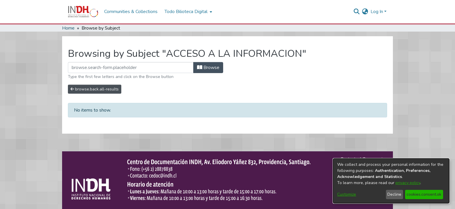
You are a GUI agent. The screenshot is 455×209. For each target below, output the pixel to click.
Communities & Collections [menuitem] (131, 11)
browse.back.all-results (95, 89)
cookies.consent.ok (424, 194)
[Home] (83, 11)
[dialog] (391, 181)
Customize (346, 194)
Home (68, 28)
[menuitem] (365, 11)
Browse (208, 67)
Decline (394, 194)
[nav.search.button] (356, 11)
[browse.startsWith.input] (131, 67)
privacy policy (408, 183)
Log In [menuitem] (377, 11)
